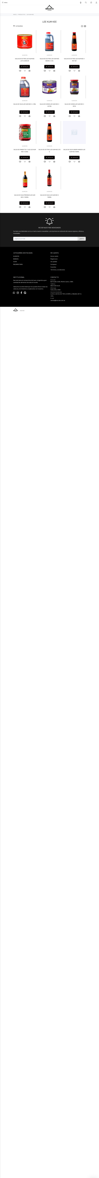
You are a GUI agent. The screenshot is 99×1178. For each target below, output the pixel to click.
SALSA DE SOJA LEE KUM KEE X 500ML (49, 1059)
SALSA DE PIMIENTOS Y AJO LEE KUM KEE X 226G (49, 679)
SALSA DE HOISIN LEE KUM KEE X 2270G (49, 489)
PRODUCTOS (21, 14)
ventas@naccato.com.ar (57, 1165)
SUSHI (15, 1126)
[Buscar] (86, 2)
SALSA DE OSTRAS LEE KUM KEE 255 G (49, 774)
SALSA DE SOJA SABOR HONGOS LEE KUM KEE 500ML (49, 869)
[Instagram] (17, 1157)
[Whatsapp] (13, 1157)
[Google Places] (25, 1157)
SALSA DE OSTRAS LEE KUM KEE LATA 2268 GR (49, 108)
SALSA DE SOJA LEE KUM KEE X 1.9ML (49, 393)
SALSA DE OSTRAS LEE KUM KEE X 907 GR (49, 298)
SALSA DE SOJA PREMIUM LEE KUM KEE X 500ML (49, 964)
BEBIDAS (16, 1123)
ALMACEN (49, 105)
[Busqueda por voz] (80, 2)
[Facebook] (21, 1157)
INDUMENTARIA (18, 1129)
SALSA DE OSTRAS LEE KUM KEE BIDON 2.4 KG (49, 203)
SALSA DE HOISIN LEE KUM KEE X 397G (49, 584)
